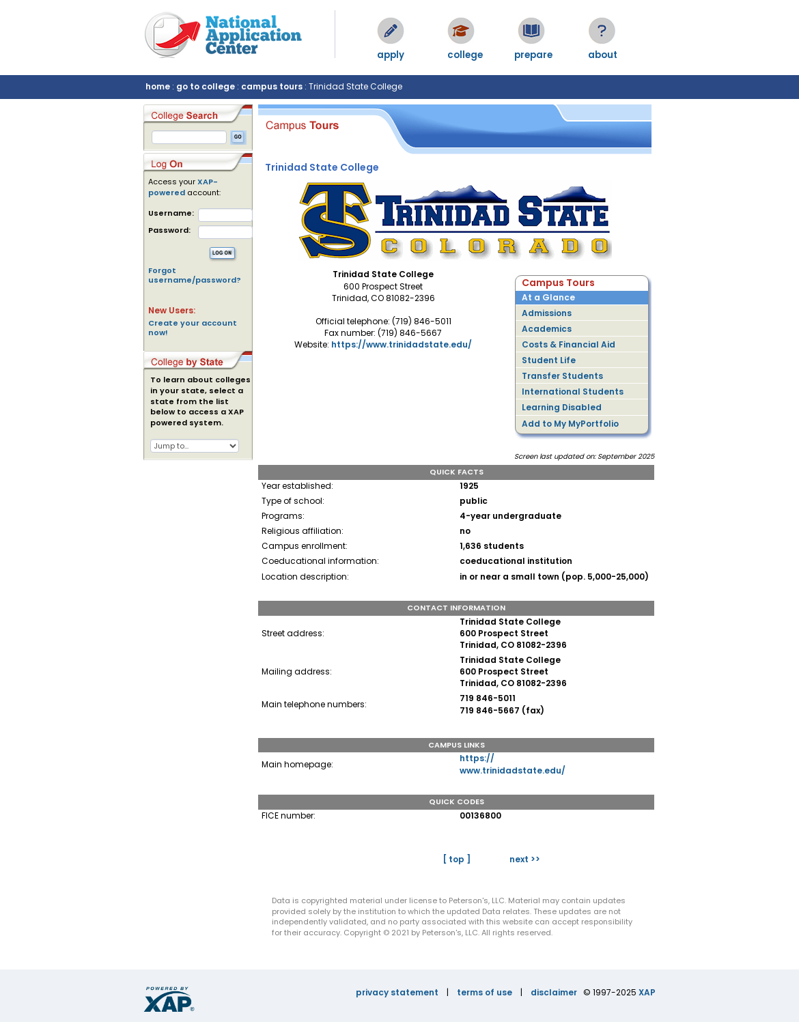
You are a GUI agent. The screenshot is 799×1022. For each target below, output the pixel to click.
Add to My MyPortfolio (570, 423)
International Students (572, 391)
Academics (547, 329)
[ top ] (457, 859)
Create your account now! (192, 327)
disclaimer (554, 992)
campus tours (272, 86)
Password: (169, 230)
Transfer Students (562, 376)
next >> (524, 859)
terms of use (484, 992)
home (157, 86)
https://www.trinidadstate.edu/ (401, 344)
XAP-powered (183, 187)
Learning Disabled (562, 407)
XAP (647, 992)
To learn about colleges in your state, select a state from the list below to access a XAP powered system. (200, 401)
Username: (171, 213)
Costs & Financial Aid (568, 344)
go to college (205, 86)
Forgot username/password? (194, 275)
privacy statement (397, 992)
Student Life (549, 360)
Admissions (547, 313)
